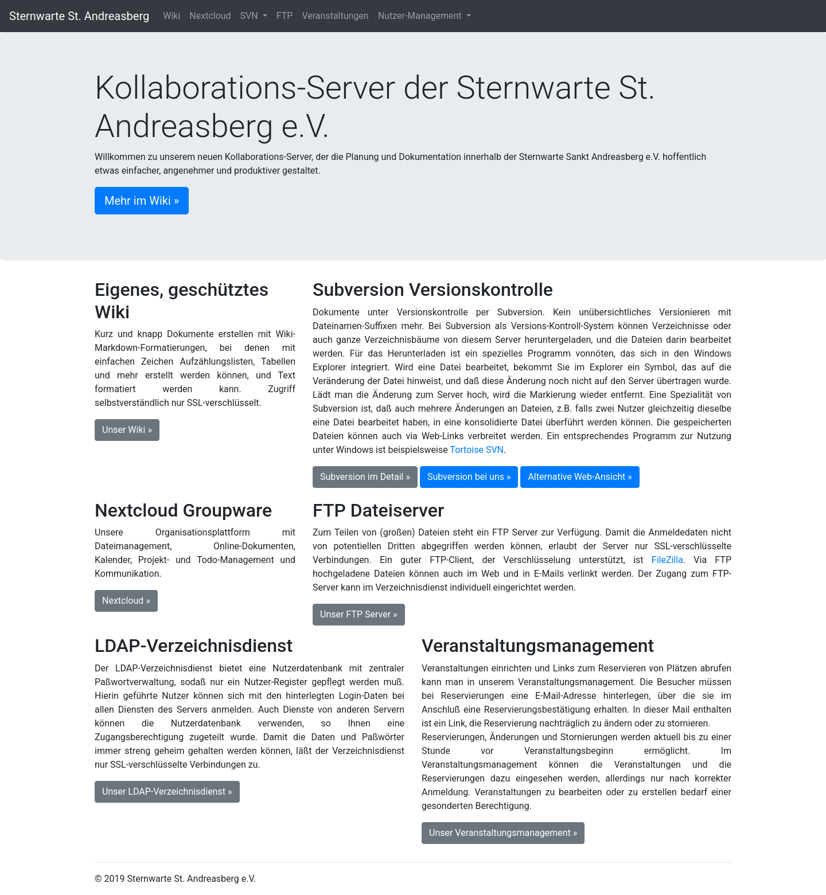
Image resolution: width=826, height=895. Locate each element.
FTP (284, 15)
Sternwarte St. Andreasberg (79, 16)
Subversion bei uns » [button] (469, 476)
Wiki (171, 15)
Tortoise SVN (477, 449)
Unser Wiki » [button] (127, 429)
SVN (250, 15)
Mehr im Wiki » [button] (141, 201)
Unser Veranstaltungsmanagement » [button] (503, 832)
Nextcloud (210, 15)
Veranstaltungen (335, 15)
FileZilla (667, 559)
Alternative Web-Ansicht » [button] (580, 476)
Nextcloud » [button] (126, 600)
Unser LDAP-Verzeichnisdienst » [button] (167, 791)
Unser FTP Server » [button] (359, 614)
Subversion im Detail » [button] (365, 476)
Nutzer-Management (421, 15)
